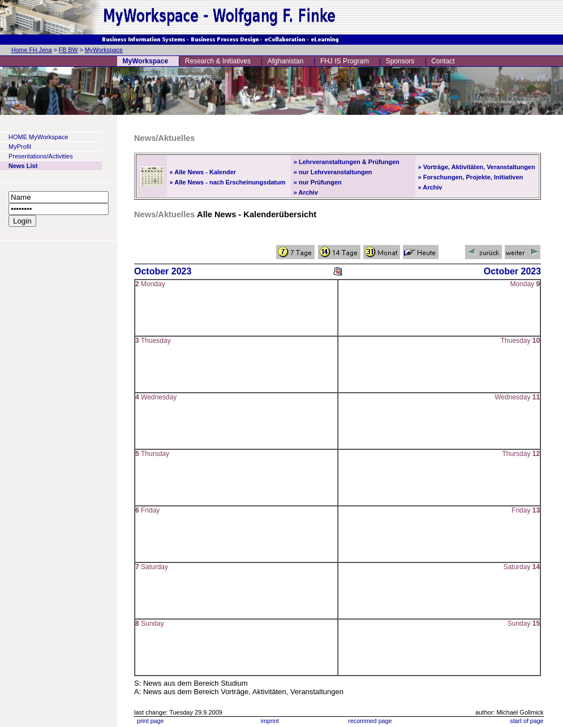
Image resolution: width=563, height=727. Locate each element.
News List (22, 165)
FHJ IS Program (344, 61)
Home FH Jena (31, 49)
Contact (442, 61)
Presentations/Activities (40, 156)
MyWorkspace (104, 49)
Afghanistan (285, 61)
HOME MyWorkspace (38, 137)
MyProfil (19, 146)
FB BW (68, 49)
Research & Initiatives (218, 61)
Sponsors (400, 61)
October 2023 (162, 271)
